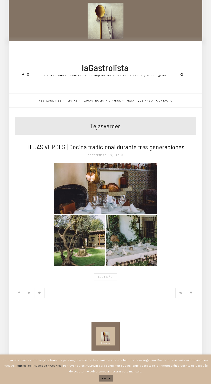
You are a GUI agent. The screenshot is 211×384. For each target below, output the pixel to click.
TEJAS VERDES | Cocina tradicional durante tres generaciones (106, 147)
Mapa (130, 100)
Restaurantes (50, 100)
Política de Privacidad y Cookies (38, 365)
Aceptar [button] (106, 378)
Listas (73, 100)
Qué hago (145, 100)
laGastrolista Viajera (102, 100)
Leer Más (105, 276)
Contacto (164, 100)
